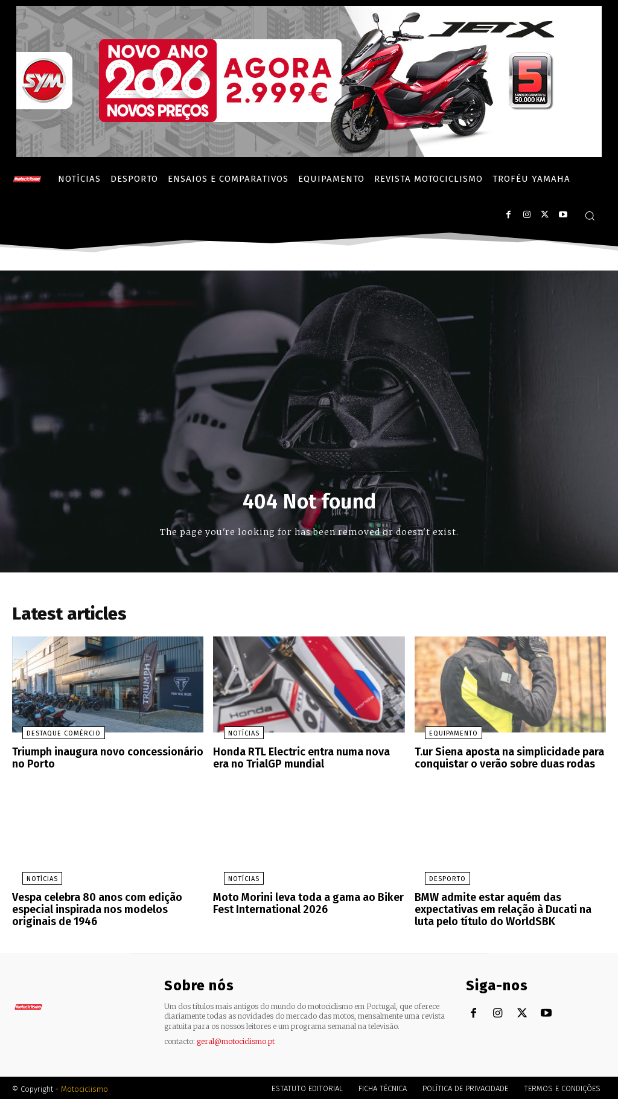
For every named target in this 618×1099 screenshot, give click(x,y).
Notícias (233, 738)
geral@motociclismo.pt (236, 1038)
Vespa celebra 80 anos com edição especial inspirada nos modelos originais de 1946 (107, 909)
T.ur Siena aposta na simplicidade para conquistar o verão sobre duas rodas (504, 761)
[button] (589, 215)
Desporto (437, 881)
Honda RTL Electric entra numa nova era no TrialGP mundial (303, 761)
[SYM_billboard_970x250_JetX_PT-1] (309, 154)
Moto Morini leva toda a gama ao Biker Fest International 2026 (301, 904)
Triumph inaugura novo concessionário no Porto (107, 761)
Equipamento (443, 738)
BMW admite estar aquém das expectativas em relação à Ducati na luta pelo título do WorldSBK (508, 909)
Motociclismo (84, 1086)
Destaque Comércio (53, 738)
